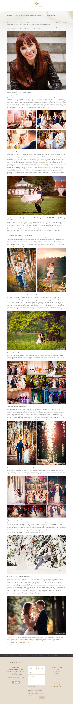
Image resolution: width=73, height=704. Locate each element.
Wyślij (42, 697)
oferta (29, 9)
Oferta (57, 673)
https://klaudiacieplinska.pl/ (45, 639)
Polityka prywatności (57, 686)
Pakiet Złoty (57, 677)
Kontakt (57, 684)
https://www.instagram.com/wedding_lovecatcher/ (18, 642)
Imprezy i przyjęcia (57, 679)
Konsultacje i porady (57, 681)
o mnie (21, 9)
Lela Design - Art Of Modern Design (13, 702)
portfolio (45, 9)
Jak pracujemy (57, 671)
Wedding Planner (57, 667)
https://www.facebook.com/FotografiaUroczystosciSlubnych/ (43, 640)
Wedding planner (13, 9)
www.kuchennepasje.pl (42, 162)
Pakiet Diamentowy (57, 675)
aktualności (53, 9)
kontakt (62, 9)
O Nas (57, 669)
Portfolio (57, 683)
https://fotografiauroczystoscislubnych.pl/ (54, 637)
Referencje (37, 9)
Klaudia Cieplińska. (36, 28)
